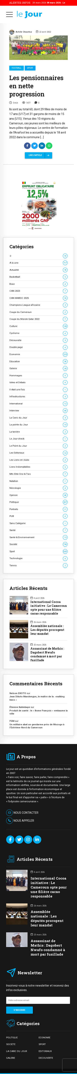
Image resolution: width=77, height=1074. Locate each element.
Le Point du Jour (38, 445)
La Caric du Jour (38, 417)
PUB (38, 516)
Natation (38, 481)
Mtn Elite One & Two (38, 474)
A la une (38, 262)
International (38, 403)
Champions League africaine (38, 305)
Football (16, 68)
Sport (30, 68)
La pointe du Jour (38, 424)
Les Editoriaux (38, 452)
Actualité (38, 270)
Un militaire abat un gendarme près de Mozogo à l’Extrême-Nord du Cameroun (36, 726)
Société (38, 544)
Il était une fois (38, 389)
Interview (38, 410)
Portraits (38, 509)
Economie (38, 354)
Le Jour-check (38, 438)
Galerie (38, 368)
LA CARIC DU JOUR (16, 1051)
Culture (38, 326)
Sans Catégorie (38, 523)
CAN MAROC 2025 (38, 298)
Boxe (38, 284)
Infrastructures (38, 396)
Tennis (38, 565)
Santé (38, 530)
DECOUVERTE (46, 1057)
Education (38, 361)
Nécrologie (38, 488)
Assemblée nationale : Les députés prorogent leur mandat (47, 630)
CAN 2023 (38, 291)
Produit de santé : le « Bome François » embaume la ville (38, 712)
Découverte (38, 340)
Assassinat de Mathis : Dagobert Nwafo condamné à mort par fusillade (47, 654)
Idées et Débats (38, 382)
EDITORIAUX (45, 1051)
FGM (11, 721)
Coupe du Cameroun (38, 312)
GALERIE (10, 1057)
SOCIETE (10, 1044)
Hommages (38, 375)
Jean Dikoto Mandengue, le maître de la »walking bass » (36, 698)
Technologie (38, 558)
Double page (38, 347)
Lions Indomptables (38, 466)
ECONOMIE (44, 1037)
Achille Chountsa (20, 32)
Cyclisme (38, 333)
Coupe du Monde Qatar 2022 (38, 319)
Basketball (38, 276)
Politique (38, 502)
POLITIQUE (12, 1037)
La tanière (38, 431)
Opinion (38, 495)
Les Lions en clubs (38, 459)
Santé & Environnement (38, 537)
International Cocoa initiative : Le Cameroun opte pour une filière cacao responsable (48, 607)
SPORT (42, 1044)
